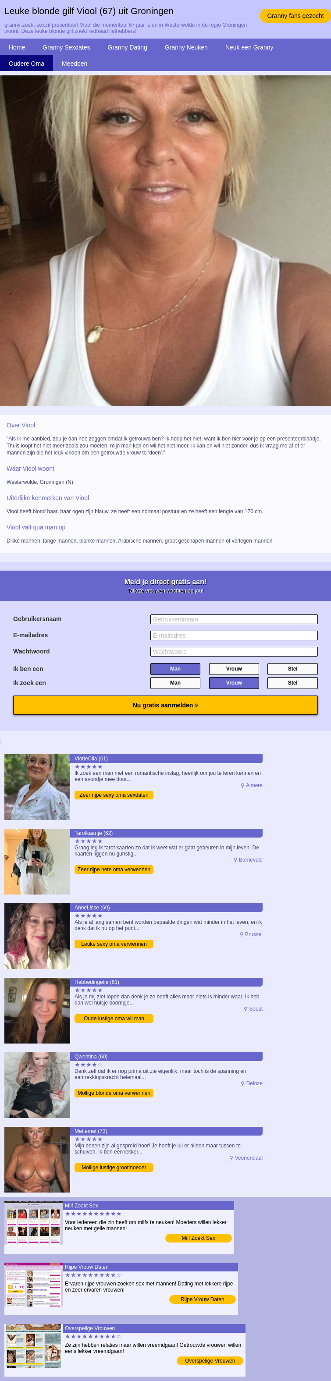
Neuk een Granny (249, 47)
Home (17, 47)
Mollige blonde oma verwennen (114, 1093)
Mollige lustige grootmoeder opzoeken (114, 1168)
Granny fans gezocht (295, 15)
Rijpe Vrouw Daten (202, 1299)
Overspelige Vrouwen (210, 1361)
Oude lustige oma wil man (114, 1018)
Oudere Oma (26, 63)
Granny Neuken (186, 47)
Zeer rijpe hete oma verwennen (114, 869)
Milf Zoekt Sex (198, 1238)
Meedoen (74, 63)
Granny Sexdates (66, 47)
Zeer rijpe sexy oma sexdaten (113, 795)
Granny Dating (127, 47)
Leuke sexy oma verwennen (113, 944)
